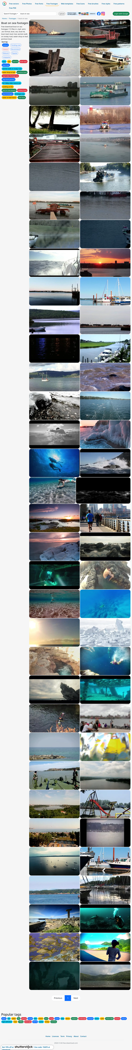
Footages (12, 18)
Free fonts (39, 4)
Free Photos (27, 4)
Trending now (15, 45)
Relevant (6, 53)
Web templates (67, 4)
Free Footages (52, 4)
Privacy (69, 1036)
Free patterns (119, 4)
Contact (83, 1036)
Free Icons (80, 4)
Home (4, 18)
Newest (5, 49)
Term (62, 1036)
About (76, 1036)
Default (5, 45)
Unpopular (6, 57)
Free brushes (93, 4)
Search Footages (10, 14)
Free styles (106, 4)
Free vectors (14, 4)
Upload (61, 14)
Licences (55, 1036)
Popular (14, 53)
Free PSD (12, 8)
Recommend (15, 49)
